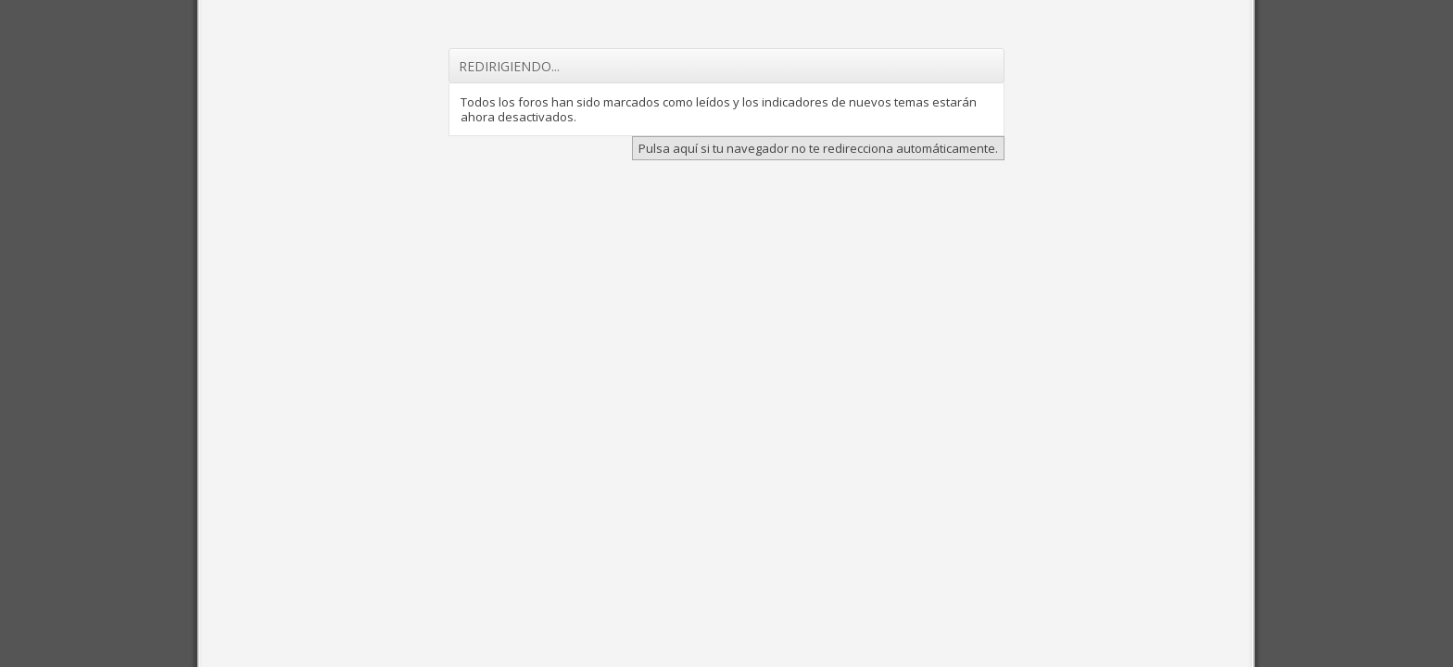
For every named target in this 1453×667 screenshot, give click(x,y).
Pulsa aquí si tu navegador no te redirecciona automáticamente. (818, 148)
